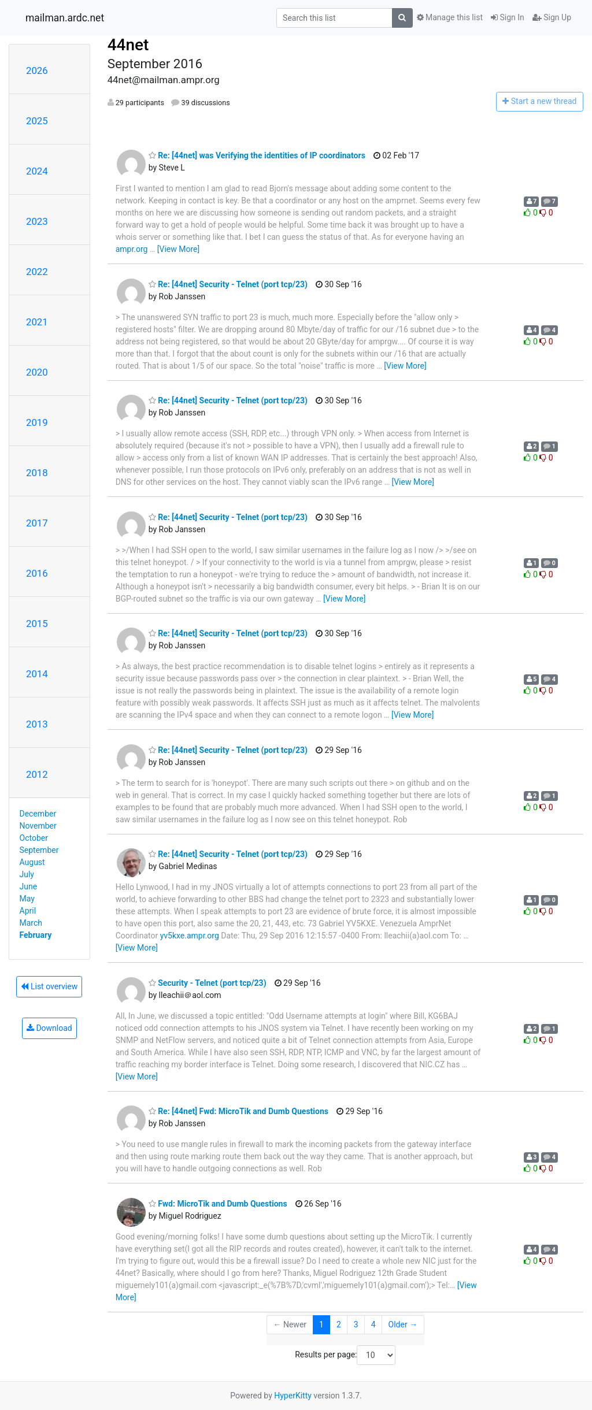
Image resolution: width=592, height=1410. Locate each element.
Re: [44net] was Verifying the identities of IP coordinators (257, 155)
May (27, 898)
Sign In (507, 17)
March (31, 922)
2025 (37, 121)
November (38, 825)
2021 (37, 322)
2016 (37, 573)
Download (49, 1028)
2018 (37, 472)
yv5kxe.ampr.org (189, 935)
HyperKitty (293, 1395)
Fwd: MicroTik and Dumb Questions (218, 1203)
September (39, 850)
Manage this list (450, 17)
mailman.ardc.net (64, 18)
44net (128, 44)
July (27, 874)
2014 (37, 674)
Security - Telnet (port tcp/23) (208, 983)
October (34, 838)
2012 (37, 774)
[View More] (178, 249)
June (29, 886)
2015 (37, 623)
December (38, 813)
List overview (49, 986)
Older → (403, 1324)
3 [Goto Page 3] (356, 1324)
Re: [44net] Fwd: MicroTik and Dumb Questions (238, 1111)
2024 (37, 171)
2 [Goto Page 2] (338, 1324)
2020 (37, 372)
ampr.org (132, 249)
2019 (37, 422)
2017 (37, 523)
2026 (37, 70)
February (36, 935)
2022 (37, 271)
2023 (37, 221)
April (28, 910)
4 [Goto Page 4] (373, 1324)
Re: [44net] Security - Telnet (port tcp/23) (228, 284)
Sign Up (551, 17)
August (32, 862)
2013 (37, 724)
